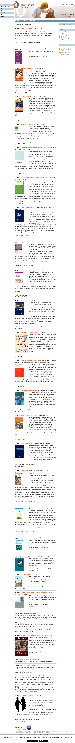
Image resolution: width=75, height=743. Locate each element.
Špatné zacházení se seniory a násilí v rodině (32, 612)
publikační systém (42, 734)
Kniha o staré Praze (26, 574)
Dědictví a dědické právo (27, 241)
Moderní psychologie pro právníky (29, 68)
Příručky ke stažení (5, 6)
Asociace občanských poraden (27, 665)
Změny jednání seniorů (26, 443)
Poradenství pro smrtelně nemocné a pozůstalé (33, 147)
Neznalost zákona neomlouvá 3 (29, 390)
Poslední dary (24, 470)
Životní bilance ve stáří (26, 28)
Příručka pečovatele (26, 695)
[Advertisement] (67, 65)
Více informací (68, 737)
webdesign (35, 734)
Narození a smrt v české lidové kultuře (30, 635)
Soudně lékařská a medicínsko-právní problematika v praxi (36, 537)
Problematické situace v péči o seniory (31, 271)
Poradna (3, 8)
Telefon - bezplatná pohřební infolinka (29, 659)
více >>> (73, 26)
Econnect (49, 734)
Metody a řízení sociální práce (28, 415)
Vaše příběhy (4, 12)
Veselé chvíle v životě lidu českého (30, 332)
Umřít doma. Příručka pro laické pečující (31, 48)
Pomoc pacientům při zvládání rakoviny (31, 360)
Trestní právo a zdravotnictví (28, 124)
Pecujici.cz (25, 734)
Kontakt (68, 16)
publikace (63, 29)
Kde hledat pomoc (5, 16)
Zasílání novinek (62, 14)
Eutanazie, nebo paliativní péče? (29, 507)
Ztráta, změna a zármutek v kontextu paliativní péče (34, 177)
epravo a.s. (22, 622)
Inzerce (3, 14)
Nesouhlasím (32, 741)
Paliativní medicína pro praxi (28, 207)
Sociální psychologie (26, 96)
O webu (69, 14)
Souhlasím (43, 741)
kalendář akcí (65, 24)
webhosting (30, 734)
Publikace (3, 4)
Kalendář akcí (4, 2)
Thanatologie (24, 301)
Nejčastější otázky (5, 10)
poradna (62, 44)
